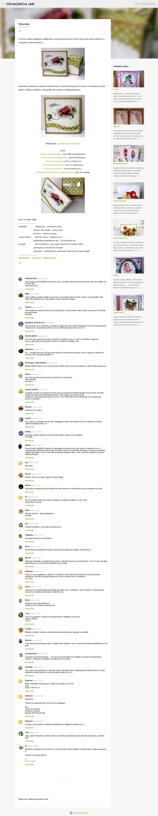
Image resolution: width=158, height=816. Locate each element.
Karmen (28, 407)
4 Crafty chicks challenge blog (53, 157)
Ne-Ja (27, 546)
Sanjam (116, 275)
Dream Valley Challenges (53, 169)
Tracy (27, 613)
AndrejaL (29, 667)
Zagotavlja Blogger (79, 813)
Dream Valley (30, 761)
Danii (27, 510)
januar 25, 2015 (38, 667)
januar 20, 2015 (42, 278)
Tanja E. (28, 418)
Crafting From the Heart (53, 161)
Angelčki (116, 126)
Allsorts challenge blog (50, 154)
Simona (28, 640)
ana (26, 462)
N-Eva (27, 587)
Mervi (27, 600)
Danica (28, 374)
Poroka (116, 89)
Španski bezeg (118, 312)
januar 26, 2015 (38, 721)
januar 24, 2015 (37, 629)
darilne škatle (24, 258)
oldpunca (29, 349)
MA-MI (28, 558)
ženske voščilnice (49, 258)
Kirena (28, 474)
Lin (26, 746)
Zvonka (28, 629)
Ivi (26, 497)
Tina (27, 732)
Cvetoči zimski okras (120, 238)
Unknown (29, 571)
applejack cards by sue (34, 323)
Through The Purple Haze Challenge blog (54, 172)
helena (28, 485)
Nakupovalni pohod (120, 163)
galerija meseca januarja (69, 143)
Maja (27, 294)
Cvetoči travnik (31, 389)
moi (26, 524)
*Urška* (28, 307)
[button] (19, 31)
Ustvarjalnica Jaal (20, 4)
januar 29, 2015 (33, 746)
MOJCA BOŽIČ (31, 336)
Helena (28, 445)
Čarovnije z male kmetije (35, 363)
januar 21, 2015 (36, 432)
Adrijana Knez (31, 278)
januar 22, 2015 (35, 600)
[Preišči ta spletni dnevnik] (144, 3)
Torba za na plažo (119, 201)
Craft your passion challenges (53, 165)
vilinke (28, 432)
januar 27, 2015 (34, 732)
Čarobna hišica (31, 654)
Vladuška (29, 535)
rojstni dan (36, 258)
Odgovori (29, 289)
